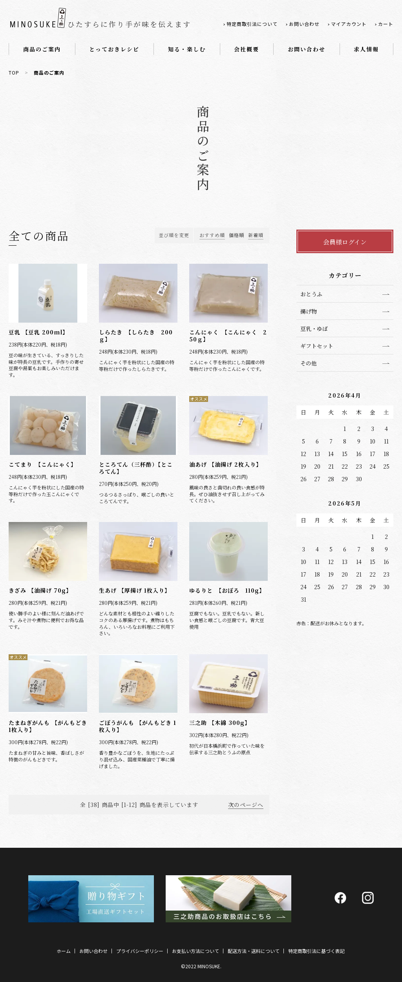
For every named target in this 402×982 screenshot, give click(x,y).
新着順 (255, 235)
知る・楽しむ (187, 49)
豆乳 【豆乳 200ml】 (38, 332)
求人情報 (366, 49)
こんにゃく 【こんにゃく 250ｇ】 (228, 335)
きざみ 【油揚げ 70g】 (40, 590)
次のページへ (245, 805)
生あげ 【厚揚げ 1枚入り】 (134, 590)
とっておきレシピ (114, 49)
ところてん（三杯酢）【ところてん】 (136, 467)
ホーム (64, 950)
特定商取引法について (252, 23)
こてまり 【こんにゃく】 (43, 464)
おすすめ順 (212, 235)
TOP (14, 72)
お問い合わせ (304, 23)
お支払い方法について (195, 950)
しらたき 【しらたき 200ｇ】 (136, 335)
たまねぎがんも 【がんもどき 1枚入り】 (48, 726)
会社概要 (246, 49)
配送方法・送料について (254, 950)
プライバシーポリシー (139, 950)
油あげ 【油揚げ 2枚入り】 (225, 464)
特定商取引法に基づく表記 (316, 950)
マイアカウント (349, 23)
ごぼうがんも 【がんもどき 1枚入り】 (137, 726)
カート (385, 23)
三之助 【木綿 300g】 (219, 722)
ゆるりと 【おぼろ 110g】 (227, 590)
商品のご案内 (42, 49)
